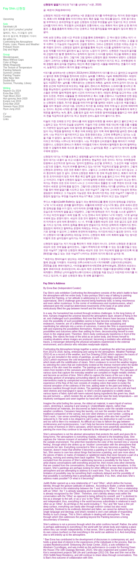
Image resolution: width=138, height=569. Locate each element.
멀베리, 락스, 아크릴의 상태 (17, 32)
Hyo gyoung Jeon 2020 (15, 98)
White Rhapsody (11, 65)
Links (6, 119)
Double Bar (9, 80)
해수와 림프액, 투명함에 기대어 (19, 36)
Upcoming (8, 19)
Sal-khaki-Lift (10, 26)
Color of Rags (10, 62)
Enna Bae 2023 (11, 93)
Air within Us (9, 39)
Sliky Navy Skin (11, 78)
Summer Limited (11, 72)
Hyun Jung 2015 (11, 109)
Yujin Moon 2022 (12, 96)
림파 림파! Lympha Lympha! (17, 29)
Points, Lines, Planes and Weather (21, 44)
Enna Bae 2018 (11, 103)
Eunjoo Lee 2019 (12, 101)
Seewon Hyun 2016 (13, 106)
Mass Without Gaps (13, 59)
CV (4, 114)
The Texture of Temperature (17, 67)
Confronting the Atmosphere (18, 41)
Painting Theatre (11, 75)
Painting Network (12, 70)
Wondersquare (10, 57)
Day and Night (10, 49)
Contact (7, 116)
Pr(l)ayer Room (11, 47)
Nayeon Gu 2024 (12, 90)
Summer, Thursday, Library (17, 83)
